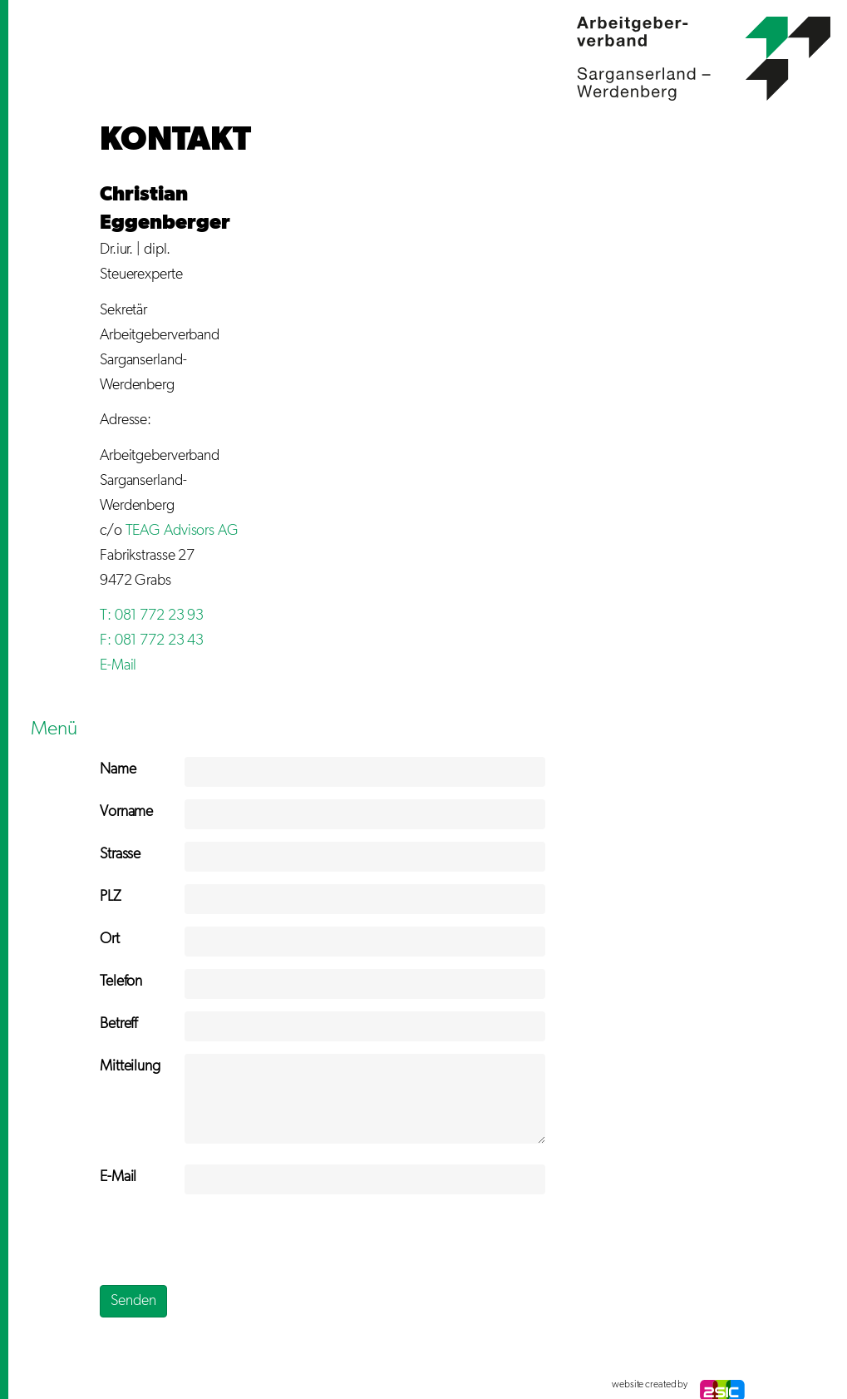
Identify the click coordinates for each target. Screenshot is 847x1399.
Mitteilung (130, 1066)
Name (118, 769)
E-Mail (118, 665)
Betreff (118, 1023)
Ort (110, 939)
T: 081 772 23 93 (152, 615)
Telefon (121, 981)
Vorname (126, 811)
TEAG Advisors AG (182, 530)
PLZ (110, 896)
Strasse (120, 854)
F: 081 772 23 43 (152, 640)
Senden (133, 1300)
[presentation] (226, 1239)
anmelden (116, 1385)
